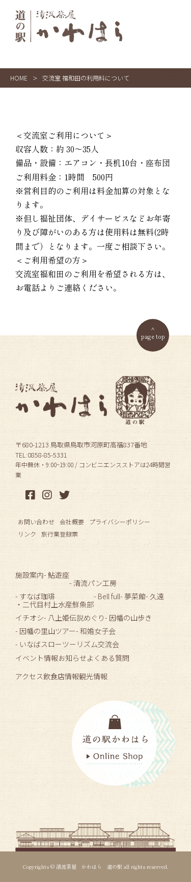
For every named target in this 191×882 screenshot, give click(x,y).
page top (153, 336)
